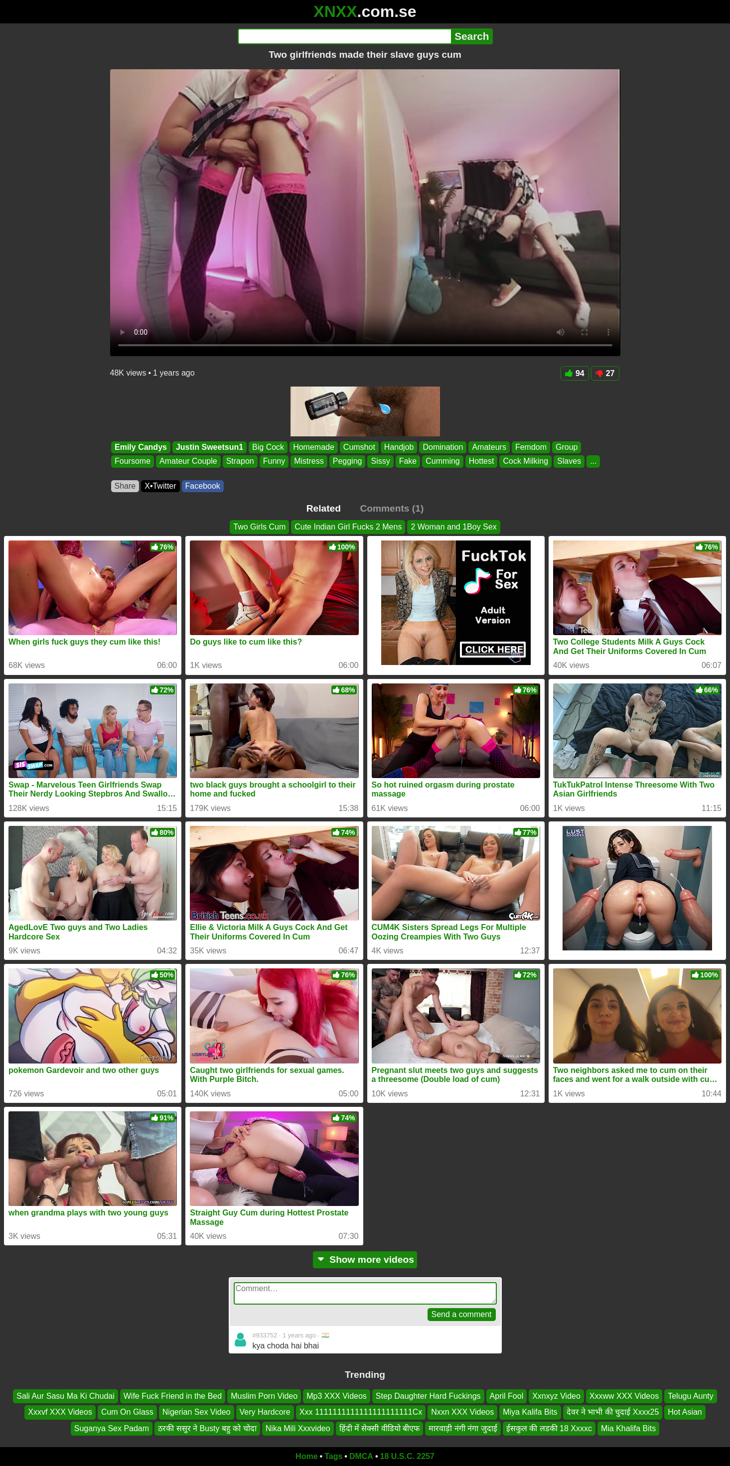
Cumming (442, 461)
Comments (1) (392, 508)
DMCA (361, 1456)
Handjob (399, 447)
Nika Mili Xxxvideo (298, 1428)
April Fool (507, 1396)
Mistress (309, 461)
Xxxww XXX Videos (624, 1396)
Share (125, 486)
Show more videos (365, 1259)
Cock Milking (525, 461)
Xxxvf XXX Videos (60, 1412)
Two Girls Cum (259, 527)
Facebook (202, 486)
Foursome (132, 461)
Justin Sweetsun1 (209, 447)
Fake (408, 461)
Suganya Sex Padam (111, 1428)
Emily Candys (141, 447)
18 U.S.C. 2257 (407, 1456)
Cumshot (359, 447)
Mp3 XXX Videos (336, 1396)
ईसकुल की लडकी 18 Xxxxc (549, 1428)
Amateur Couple (188, 461)
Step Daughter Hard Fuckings (428, 1396)
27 (605, 373)
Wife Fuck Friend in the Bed (173, 1396)
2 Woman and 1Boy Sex (453, 527)
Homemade (313, 447)
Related (323, 508)
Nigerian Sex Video (196, 1412)
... (593, 461)
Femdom (530, 447)
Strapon (240, 461)
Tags (333, 1456)
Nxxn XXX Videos (462, 1412)
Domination (443, 447)
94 (574, 373)
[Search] (344, 36)
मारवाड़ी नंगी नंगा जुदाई (463, 1428)
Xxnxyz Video (556, 1396)
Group (567, 447)
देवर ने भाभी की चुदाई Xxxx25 (613, 1412)
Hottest (481, 461)
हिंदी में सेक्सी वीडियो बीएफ (379, 1428)
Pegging (347, 461)
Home (306, 1456)
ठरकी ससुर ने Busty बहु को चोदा (207, 1428)
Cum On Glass (127, 1412)
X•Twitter (160, 486)
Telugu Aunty (691, 1396)
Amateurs (489, 447)
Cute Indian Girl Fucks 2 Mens (348, 527)
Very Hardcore (265, 1412)
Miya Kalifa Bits (530, 1412)
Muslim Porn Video (264, 1396)
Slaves (569, 461)
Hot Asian (685, 1412)
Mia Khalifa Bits (628, 1428)
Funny (274, 461)
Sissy (380, 461)
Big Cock (268, 447)
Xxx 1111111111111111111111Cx (360, 1412)
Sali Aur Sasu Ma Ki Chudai (65, 1396)
